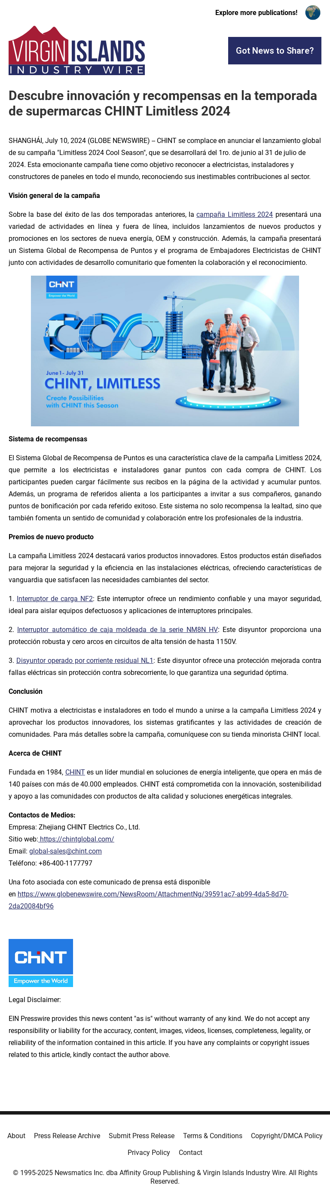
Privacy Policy (149, 1152)
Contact (190, 1152)
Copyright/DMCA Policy (287, 1136)
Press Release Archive (67, 1136)
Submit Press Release (141, 1136)
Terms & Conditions (212, 1136)
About (16, 1136)
